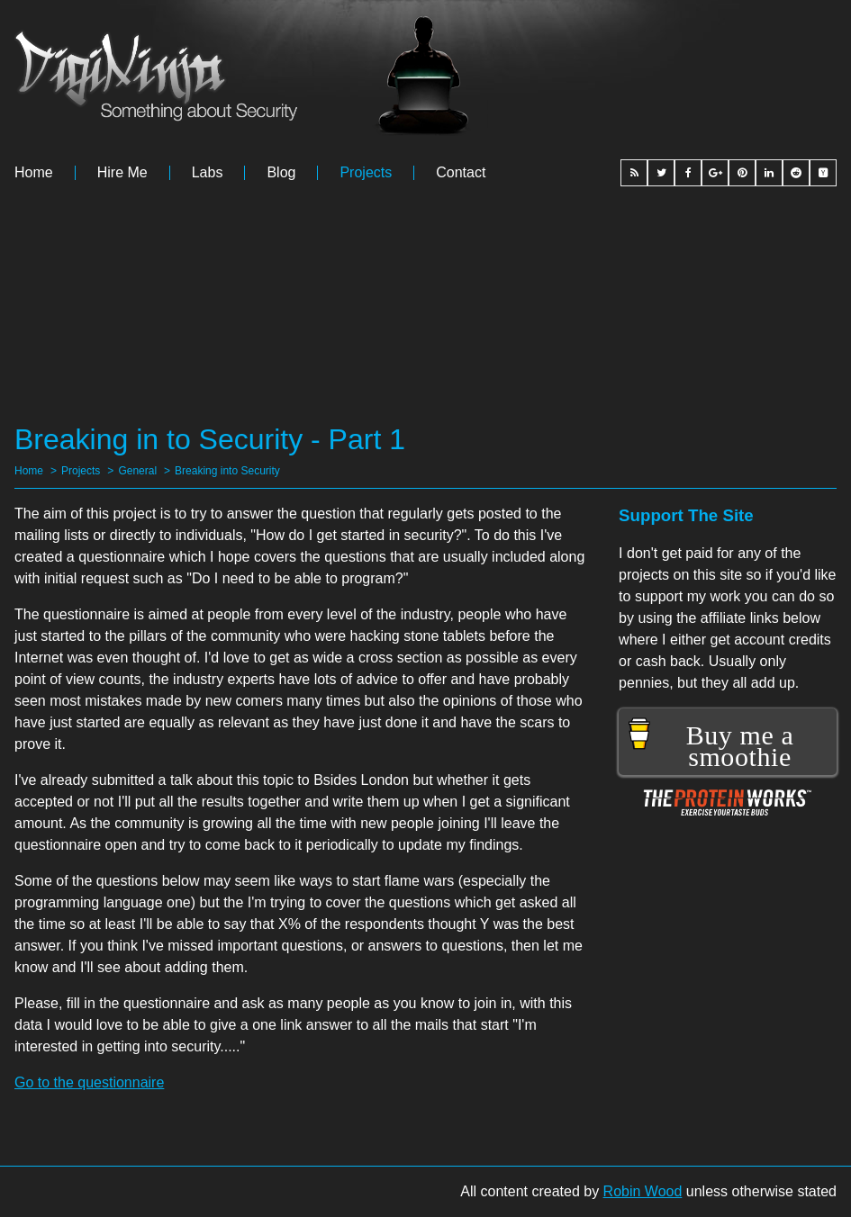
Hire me (122, 173)
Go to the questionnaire (89, 1082)
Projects (365, 173)
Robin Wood (643, 1191)
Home (33, 173)
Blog (281, 173)
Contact (460, 173)
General (137, 470)
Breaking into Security (227, 470)
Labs (207, 173)
